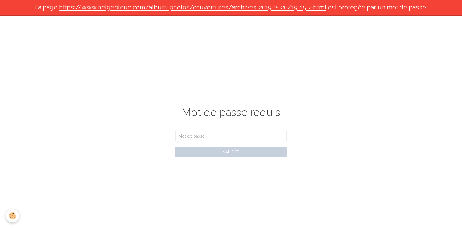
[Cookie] (12, 215)
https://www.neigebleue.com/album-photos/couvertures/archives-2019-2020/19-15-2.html (192, 7)
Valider (231, 152)
